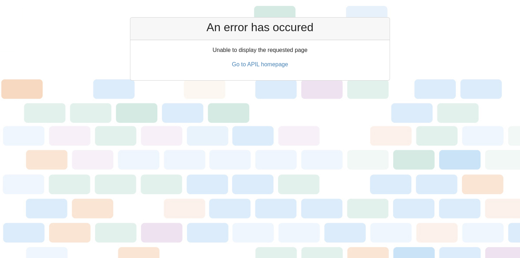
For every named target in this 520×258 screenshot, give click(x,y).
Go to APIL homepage (260, 64)
